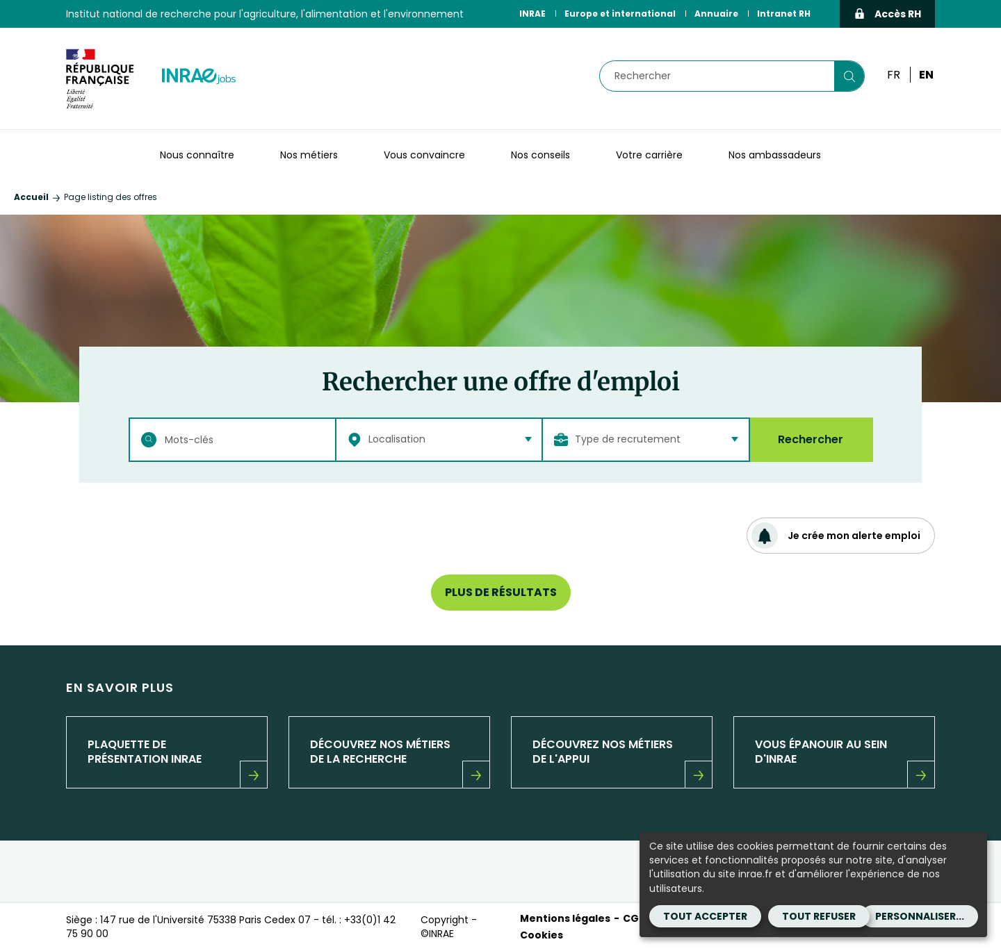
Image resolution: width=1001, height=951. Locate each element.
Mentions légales (565, 918)
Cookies (541, 935)
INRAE (532, 13)
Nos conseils (540, 155)
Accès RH (887, 14)
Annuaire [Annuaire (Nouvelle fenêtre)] (716, 13)
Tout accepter (705, 916)
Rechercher (810, 439)
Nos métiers (309, 155)
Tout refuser (819, 916)
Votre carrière (649, 155)
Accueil (31, 197)
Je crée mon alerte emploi (835, 535)
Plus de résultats (501, 592)
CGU (634, 918)
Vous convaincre (424, 155)
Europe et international (620, 13)
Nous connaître (197, 155)
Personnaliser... (919, 916)
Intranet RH (784, 13)
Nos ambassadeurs (775, 155)
